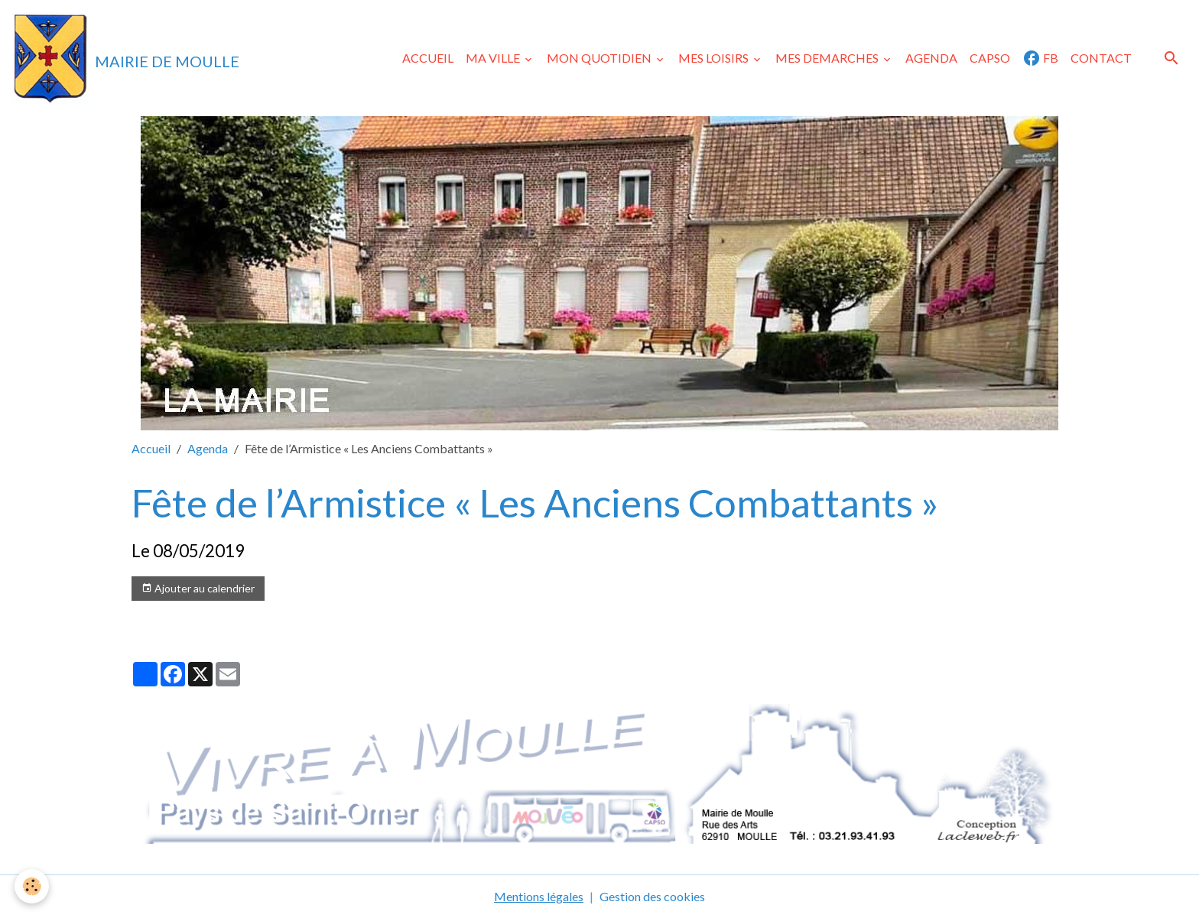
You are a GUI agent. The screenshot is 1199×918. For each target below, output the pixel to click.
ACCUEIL (427, 57)
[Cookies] (32, 886)
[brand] (125, 58)
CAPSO (990, 57)
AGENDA (931, 57)
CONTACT (1101, 57)
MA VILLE (494, 57)
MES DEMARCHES (828, 57)
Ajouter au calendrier (198, 588)
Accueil (151, 448)
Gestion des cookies (652, 896)
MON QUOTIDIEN (600, 57)
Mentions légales (538, 896)
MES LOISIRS (714, 57)
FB (1040, 58)
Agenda (207, 448)
